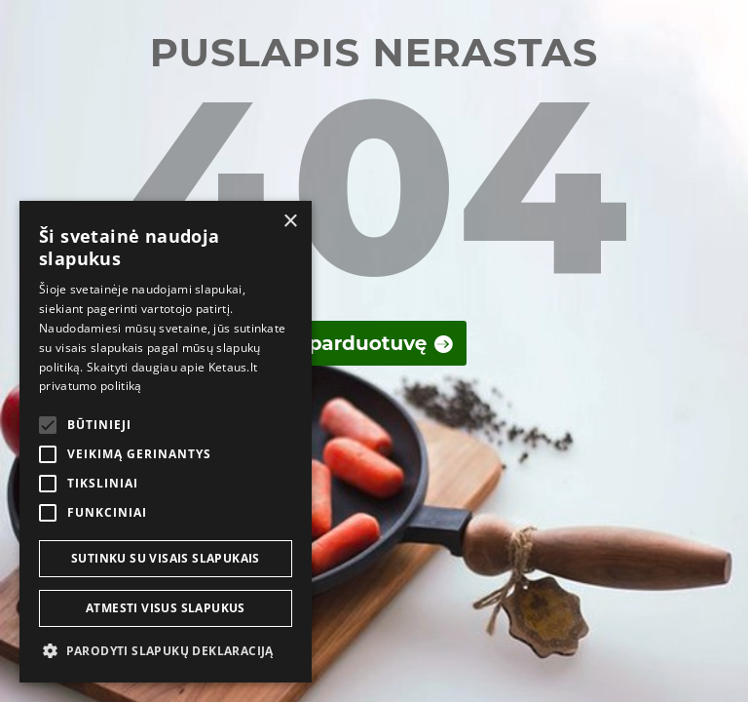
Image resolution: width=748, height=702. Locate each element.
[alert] (165, 441)
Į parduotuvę (361, 343)
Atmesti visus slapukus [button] (165, 608)
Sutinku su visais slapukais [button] (165, 558)
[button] (165, 651)
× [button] (289, 221)
